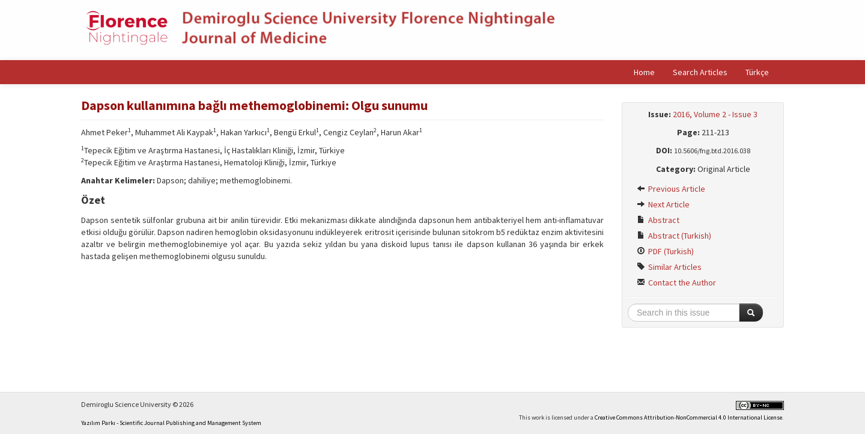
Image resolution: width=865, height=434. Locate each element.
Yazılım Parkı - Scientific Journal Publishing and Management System (171, 423)
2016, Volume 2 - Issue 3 (715, 114)
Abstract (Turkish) (674, 235)
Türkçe (757, 72)
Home (644, 72)
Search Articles (700, 72)
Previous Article (671, 188)
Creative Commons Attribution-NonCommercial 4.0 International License (688, 417)
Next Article (663, 204)
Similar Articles (669, 266)
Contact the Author (676, 282)
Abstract (658, 220)
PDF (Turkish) (665, 251)
